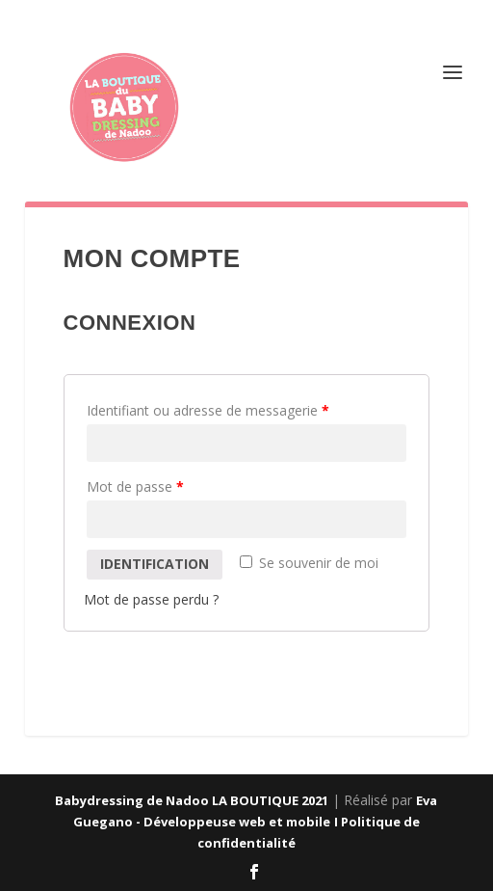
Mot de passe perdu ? (151, 599)
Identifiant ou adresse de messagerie (208, 410)
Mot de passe (135, 486)
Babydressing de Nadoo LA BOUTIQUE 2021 (191, 800)
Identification (154, 563)
